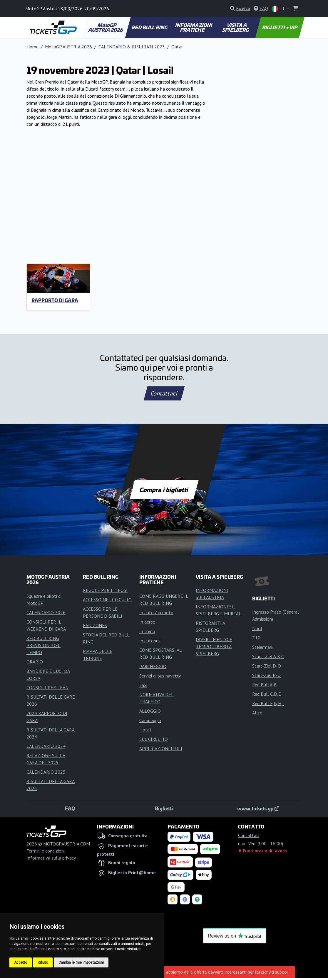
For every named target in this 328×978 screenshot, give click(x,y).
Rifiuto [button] (43, 962)
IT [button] (279, 8)
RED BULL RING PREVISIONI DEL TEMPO (43, 645)
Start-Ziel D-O (266, 666)
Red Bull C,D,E (266, 694)
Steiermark (262, 647)
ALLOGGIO (150, 711)
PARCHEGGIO (152, 666)
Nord (257, 628)
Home (32, 47)
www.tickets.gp (258, 808)
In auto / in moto (156, 612)
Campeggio (150, 720)
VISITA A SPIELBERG (236, 27)
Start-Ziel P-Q (266, 675)
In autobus (149, 640)
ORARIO (34, 662)
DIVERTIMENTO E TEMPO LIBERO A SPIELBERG (214, 646)
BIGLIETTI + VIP (280, 27)
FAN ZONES (95, 625)
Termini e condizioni (45, 851)
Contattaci (164, 393)
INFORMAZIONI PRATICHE (193, 27)
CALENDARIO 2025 (46, 772)
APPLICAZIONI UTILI (160, 748)
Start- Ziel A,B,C (268, 656)
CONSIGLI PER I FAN (47, 687)
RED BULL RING (150, 27)
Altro (257, 713)
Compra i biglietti (164, 489)
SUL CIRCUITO (153, 739)
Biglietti (164, 808)
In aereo (147, 622)
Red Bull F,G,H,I (268, 703)
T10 (256, 638)
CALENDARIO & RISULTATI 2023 (131, 47)
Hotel (145, 730)
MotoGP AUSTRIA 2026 (106, 27)
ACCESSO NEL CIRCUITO (107, 599)
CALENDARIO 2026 (46, 612)
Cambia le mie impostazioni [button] (81, 962)
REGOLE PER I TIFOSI (105, 590)
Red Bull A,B (264, 684)
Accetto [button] (20, 962)
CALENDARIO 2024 (46, 746)
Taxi (143, 685)
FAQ (70, 808)
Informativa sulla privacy (51, 858)
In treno (147, 631)
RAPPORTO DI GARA (54, 300)
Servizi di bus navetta (160, 676)
